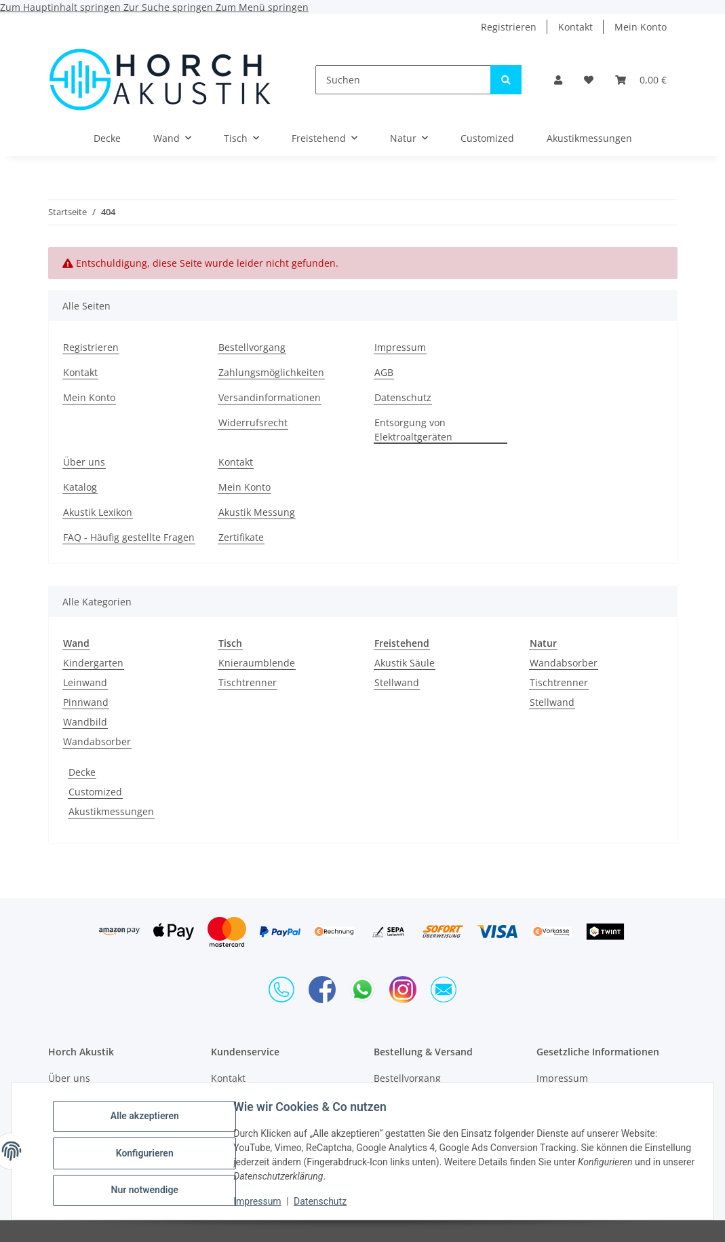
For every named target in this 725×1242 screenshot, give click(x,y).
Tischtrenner (247, 682)
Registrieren (508, 26)
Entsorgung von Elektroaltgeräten (413, 429)
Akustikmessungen (111, 811)
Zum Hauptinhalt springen (61, 7)
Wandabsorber (97, 741)
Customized (95, 791)
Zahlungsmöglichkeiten (271, 372)
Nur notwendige (148, 1188)
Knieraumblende (256, 662)
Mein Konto (640, 26)
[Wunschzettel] (588, 79)
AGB (383, 372)
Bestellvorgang (252, 347)
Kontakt (575, 26)
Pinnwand (86, 702)
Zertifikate (241, 537)
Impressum (262, 1201)
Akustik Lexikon (97, 512)
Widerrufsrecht (253, 422)
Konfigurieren (149, 1153)
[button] (558, 79)
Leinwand (85, 682)
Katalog (80, 487)
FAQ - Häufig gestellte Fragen (129, 537)
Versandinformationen (269, 397)
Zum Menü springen (262, 7)
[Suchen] (402, 79)
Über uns (84, 461)
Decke (82, 772)
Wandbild (85, 721)
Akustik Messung (256, 512)
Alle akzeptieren (149, 1117)
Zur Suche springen (169, 7)
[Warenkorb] (641, 79)
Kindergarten (93, 662)
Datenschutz (324, 1201)
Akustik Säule (404, 662)
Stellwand (396, 682)
